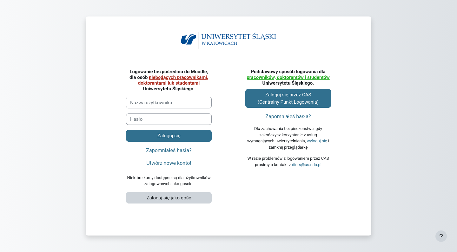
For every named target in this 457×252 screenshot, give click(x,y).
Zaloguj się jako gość (169, 198)
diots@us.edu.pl (306, 164)
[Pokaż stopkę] (441, 236)
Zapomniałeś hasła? (168, 150)
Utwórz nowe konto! (169, 163)
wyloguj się (317, 141)
